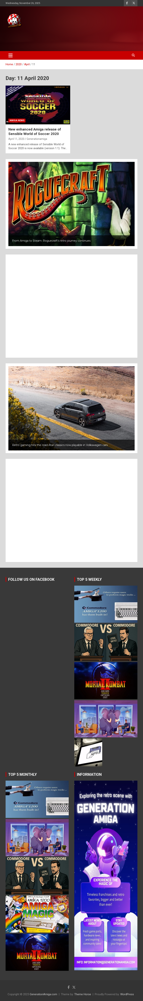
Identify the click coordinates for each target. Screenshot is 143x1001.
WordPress (127, 994)
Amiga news (16, 120)
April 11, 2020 (16, 138)
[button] (71, 204)
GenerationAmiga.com (43, 994)
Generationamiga (37, 138)
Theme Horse (82, 994)
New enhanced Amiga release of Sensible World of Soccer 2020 (34, 131)
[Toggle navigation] (10, 55)
